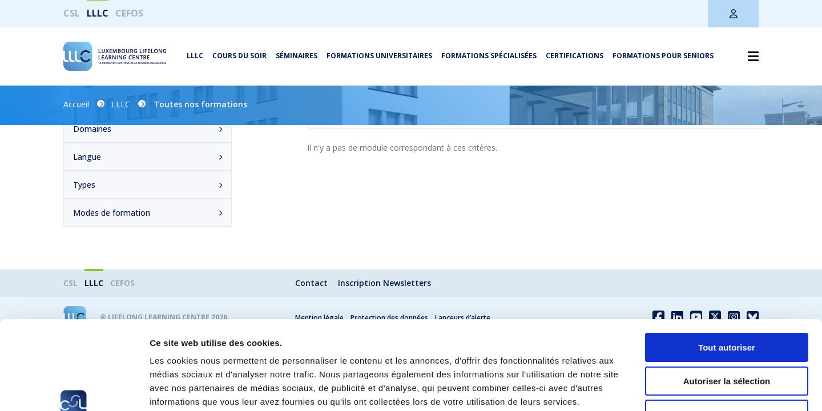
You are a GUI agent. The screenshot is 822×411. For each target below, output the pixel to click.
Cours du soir (239, 56)
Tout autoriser (726, 271)
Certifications (574, 56)
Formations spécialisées (489, 56)
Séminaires (296, 56)
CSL (71, 13)
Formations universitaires (379, 56)
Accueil (76, 104)
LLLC (97, 13)
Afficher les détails (628, 388)
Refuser (727, 338)
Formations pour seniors (663, 56)
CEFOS (129, 13)
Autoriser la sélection (727, 305)
